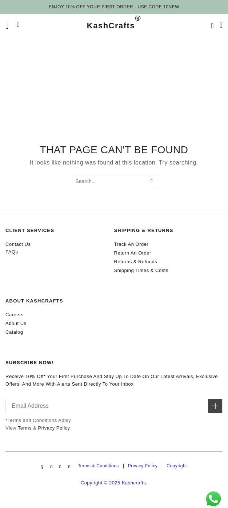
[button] (7, 25)
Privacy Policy (54, 428)
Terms (25, 428)
